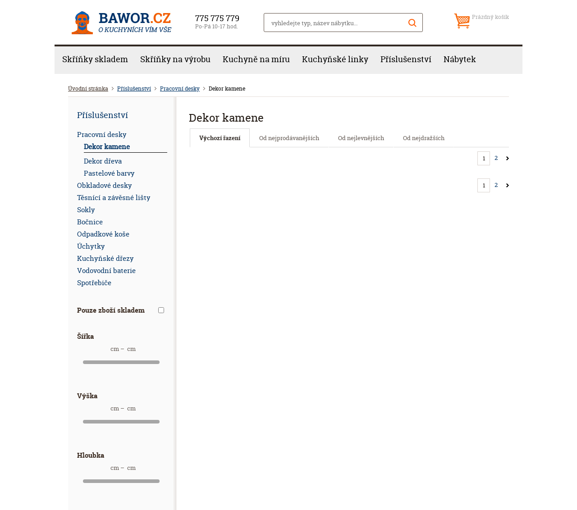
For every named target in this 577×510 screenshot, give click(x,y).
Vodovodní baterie (106, 270)
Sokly (86, 209)
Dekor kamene (107, 146)
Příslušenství (405, 59)
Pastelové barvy (109, 173)
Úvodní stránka (88, 88)
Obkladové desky (104, 185)
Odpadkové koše (103, 234)
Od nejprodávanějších (289, 138)
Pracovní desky (180, 88)
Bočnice (90, 222)
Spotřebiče (94, 282)
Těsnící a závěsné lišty (114, 197)
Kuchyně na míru (256, 59)
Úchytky (91, 246)
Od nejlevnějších (361, 138)
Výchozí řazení (219, 138)
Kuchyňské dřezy (105, 258)
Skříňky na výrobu (175, 59)
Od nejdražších (423, 138)
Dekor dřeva (103, 161)
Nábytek (460, 59)
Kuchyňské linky (335, 59)
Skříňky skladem (95, 59)
